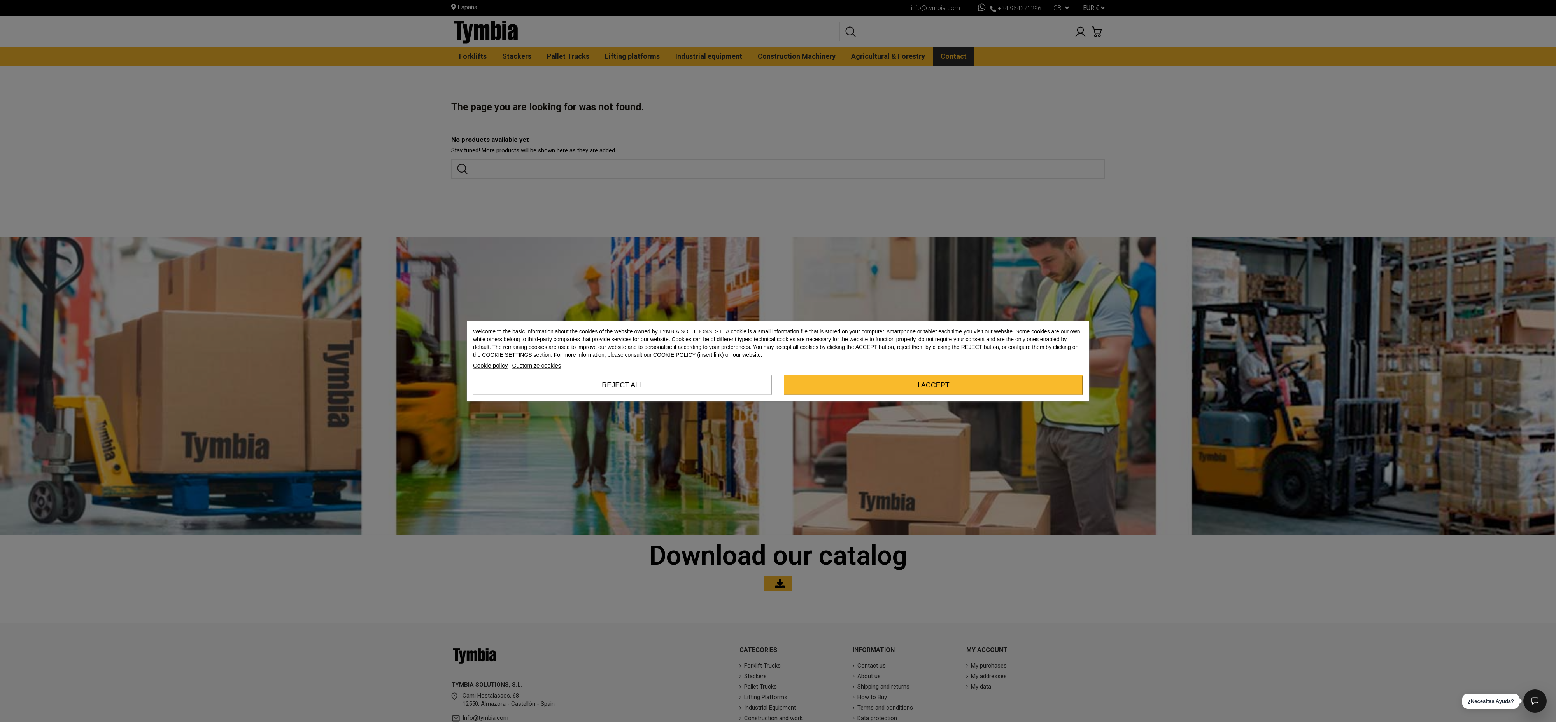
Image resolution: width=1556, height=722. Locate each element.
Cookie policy (490, 365)
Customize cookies (536, 365)
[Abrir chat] (1535, 701)
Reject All (622, 385)
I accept (934, 385)
